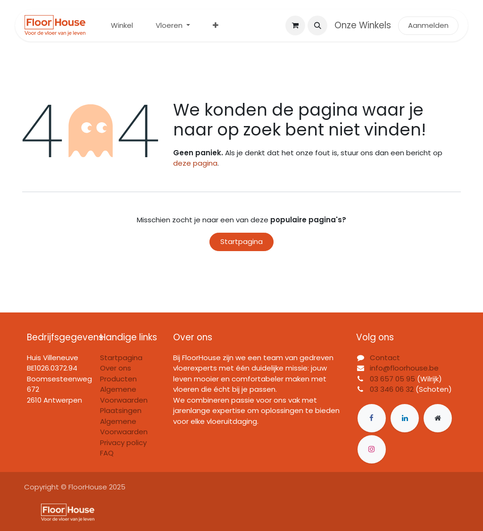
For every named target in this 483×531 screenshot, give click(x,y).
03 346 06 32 (392, 389)
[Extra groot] (438, 418)
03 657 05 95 (392, 379)
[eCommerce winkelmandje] (295, 25)
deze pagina (195, 163)
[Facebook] (372, 418)
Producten (118, 379)
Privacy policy (123, 442)
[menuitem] (122, 26)
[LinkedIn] (405, 418)
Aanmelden (428, 25)
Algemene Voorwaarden (124, 426)
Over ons (115, 368)
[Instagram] (372, 449)
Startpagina (241, 241)
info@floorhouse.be (404, 368)
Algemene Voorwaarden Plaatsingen (124, 399)
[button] (317, 25)
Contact (385, 357)
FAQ (107, 453)
